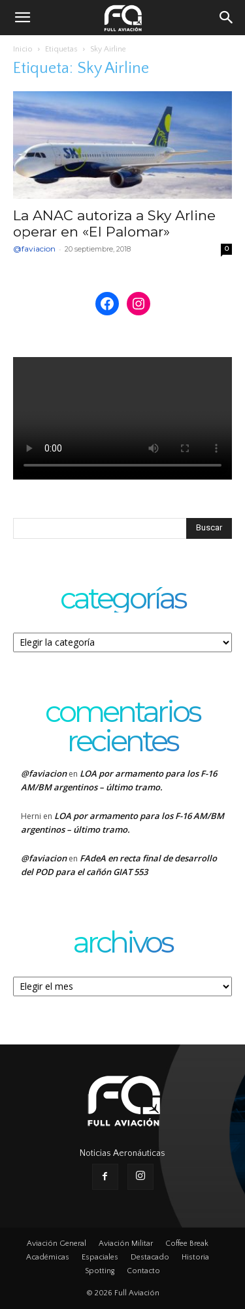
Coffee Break (186, 1243)
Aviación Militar (126, 1243)
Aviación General (56, 1243)
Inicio (23, 49)
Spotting (99, 1271)
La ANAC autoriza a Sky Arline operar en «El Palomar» (114, 223)
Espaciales (100, 1257)
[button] (22, 17)
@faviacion (34, 248)
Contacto (143, 1271)
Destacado (150, 1257)
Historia (195, 1257)
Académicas (47, 1257)
